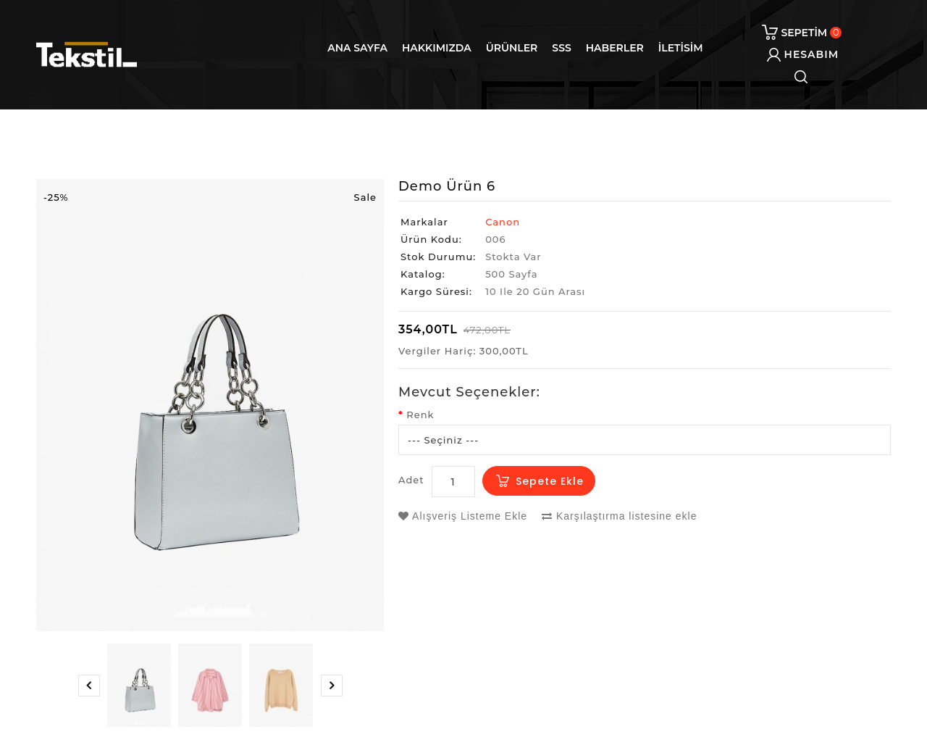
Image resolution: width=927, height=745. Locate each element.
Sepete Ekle (550, 481)
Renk (420, 414)
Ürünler (512, 47)
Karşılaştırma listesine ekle (619, 516)
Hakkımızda (436, 47)
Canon (502, 222)
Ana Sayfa (357, 47)
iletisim (680, 47)
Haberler (615, 47)
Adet (411, 480)
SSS (561, 47)
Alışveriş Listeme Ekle (462, 516)
